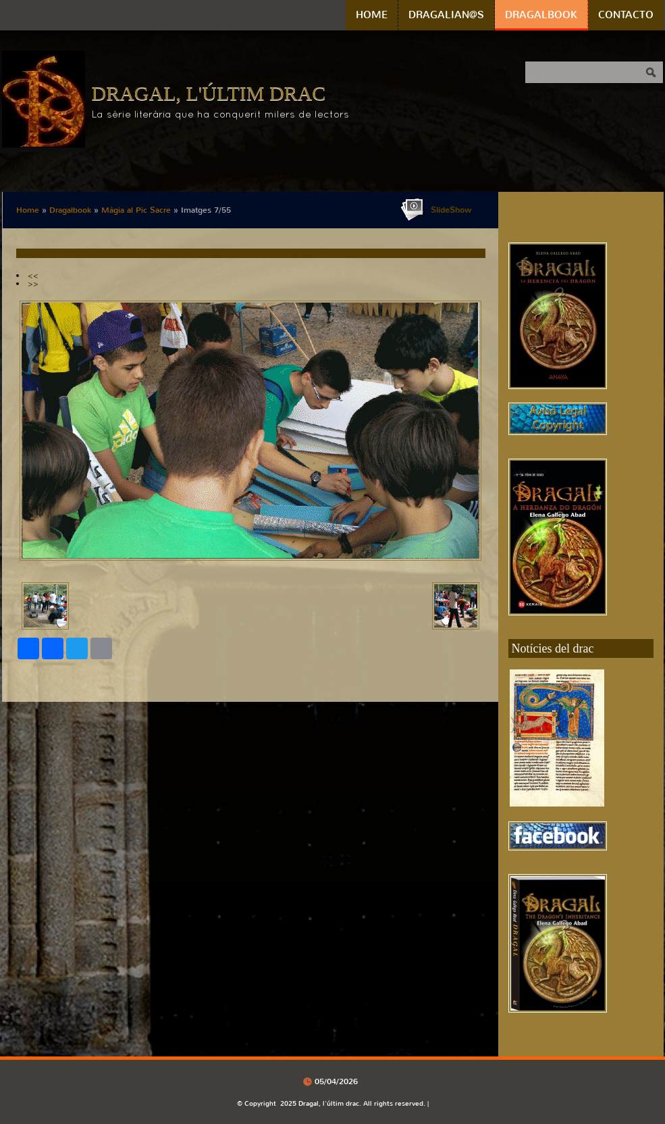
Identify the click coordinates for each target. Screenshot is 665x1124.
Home (372, 15)
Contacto (626, 15)
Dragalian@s (446, 15)
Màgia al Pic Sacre (136, 210)
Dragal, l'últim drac (209, 93)
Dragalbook (541, 15)
